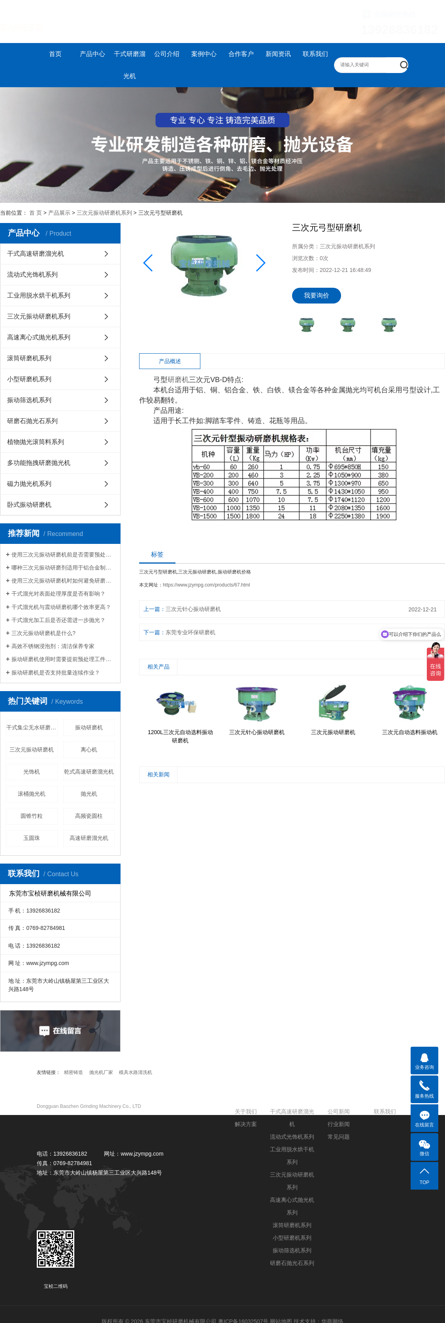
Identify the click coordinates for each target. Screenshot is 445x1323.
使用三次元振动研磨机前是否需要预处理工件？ (63, 554)
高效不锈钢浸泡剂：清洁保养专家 (52, 646)
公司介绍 (166, 54)
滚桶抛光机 (31, 794)
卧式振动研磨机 (29, 504)
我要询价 (316, 295)
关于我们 (246, 1111)
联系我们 (315, 54)
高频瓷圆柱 (89, 816)
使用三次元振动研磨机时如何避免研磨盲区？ (63, 580)
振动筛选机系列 (29, 400)
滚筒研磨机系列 (29, 358)
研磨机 (178, 380)
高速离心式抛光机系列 (38, 337)
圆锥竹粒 (32, 816)
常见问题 (339, 1137)
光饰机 (31, 771)
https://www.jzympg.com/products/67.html (206, 585)
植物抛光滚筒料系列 (35, 442)
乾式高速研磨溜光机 (89, 771)
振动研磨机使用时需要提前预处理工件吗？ (63, 659)
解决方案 (246, 1124)
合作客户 (241, 54)
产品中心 (92, 54)
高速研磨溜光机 (89, 838)
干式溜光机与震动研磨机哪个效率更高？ (61, 607)
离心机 (89, 749)
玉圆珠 (31, 838)
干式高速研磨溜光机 (35, 253)
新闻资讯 (278, 54)
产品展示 (59, 213)
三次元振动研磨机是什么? (43, 633)
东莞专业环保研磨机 (190, 632)
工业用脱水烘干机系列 (38, 295)
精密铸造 (73, 1072)
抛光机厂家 (101, 1072)
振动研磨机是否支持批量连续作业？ (55, 672)
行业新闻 (339, 1124)
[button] (260, 263)
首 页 (35, 213)
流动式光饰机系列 (32, 274)
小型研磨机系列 (29, 379)
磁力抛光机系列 (29, 483)
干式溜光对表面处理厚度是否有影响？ (58, 593)
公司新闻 (339, 1111)
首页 (55, 54)
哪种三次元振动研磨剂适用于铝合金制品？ (63, 567)
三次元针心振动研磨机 (193, 609)
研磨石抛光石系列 (32, 421)
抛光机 (89, 794)
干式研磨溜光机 (129, 65)
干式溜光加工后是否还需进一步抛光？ (58, 620)
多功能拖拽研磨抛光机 (38, 462)
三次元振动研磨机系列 (104, 213)
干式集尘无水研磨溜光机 (32, 727)
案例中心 (204, 54)
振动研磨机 (89, 727)
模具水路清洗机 (135, 1072)
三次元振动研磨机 (31, 749)
